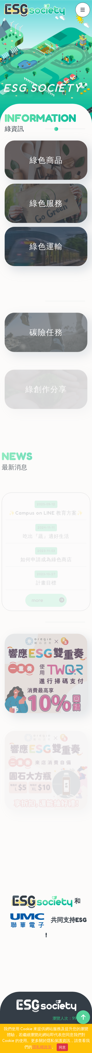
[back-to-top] (83, 1017)
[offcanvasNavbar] (82, 9)
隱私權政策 (42, 1046)
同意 (62, 1047)
